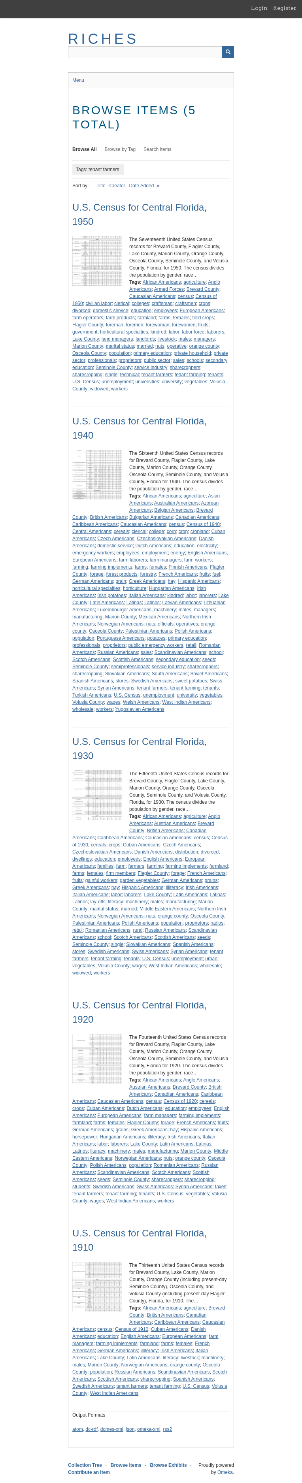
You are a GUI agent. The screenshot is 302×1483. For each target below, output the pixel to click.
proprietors (130, 360)
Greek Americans (147, 581)
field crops (203, 317)
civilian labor (98, 303)
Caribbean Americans (95, 524)
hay (171, 581)
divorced (81, 310)
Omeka (225, 1472)
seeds (208, 659)
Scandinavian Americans (180, 652)
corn (171, 531)
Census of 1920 (180, 1101)
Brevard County (203, 289)
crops (204, 303)
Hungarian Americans (171, 588)
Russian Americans (117, 652)
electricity (207, 545)
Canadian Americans (197, 517)
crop (183, 531)
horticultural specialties (124, 332)
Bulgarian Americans (151, 517)
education (141, 310)
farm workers (197, 560)
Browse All (84, 149)
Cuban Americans (141, 845)
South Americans (170, 673)
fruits (203, 325)
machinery (165, 609)
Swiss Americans (150, 951)
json (130, 1429)
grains (211, 880)
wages (114, 702)
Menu (78, 80)
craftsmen (185, 303)
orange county (204, 346)
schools (195, 360)
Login (259, 8)
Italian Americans (146, 595)
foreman (114, 325)
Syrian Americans (115, 688)
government (84, 332)
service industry (150, 367)
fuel (216, 574)
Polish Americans (193, 631)
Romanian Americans (107, 930)
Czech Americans (115, 538)
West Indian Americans (186, 702)
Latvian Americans (181, 602)
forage (97, 574)
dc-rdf (91, 1429)
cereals (121, 531)
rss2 (167, 1429)
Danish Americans (153, 852)
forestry (148, 574)
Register (284, 8)
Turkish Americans (91, 695)
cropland (200, 531)
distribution (186, 852)
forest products (121, 574)
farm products (120, 317)
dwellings (82, 859)
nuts (159, 346)
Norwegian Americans (120, 624)
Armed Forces (169, 289)
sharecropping (87, 374)
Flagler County (87, 325)
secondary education (178, 659)
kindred (158, 332)
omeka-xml (148, 1429)
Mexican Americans (158, 617)
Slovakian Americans (127, 673)
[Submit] (228, 52)
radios (217, 923)
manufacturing (87, 617)
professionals (102, 360)
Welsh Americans (141, 702)
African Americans (162, 282)
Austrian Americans (174, 823)
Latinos (152, 602)
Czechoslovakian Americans (166, 538)
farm (121, 866)
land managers (117, 339)
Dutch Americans (153, 545)
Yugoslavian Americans (139, 709)
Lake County (85, 339)
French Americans (178, 574)
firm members (120, 873)
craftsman (162, 303)
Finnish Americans (187, 567)
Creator (117, 185)
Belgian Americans (173, 510)
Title (100, 185)
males (184, 339)
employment (155, 553)
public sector (157, 360)
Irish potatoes (111, 595)
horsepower (84, 1137)
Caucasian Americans (152, 296)
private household (192, 353)
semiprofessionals (130, 666)
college (156, 531)
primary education (152, 353)
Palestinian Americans (148, 631)
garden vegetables (139, 880)
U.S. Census (85, 381)
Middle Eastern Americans (167, 909)
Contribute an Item (89, 1472)
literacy (115, 901)
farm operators (87, 317)
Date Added (142, 185)
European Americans (202, 310)
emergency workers (93, 553)
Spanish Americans (92, 681)
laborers (215, 332)
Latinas (134, 602)
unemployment (117, 381)
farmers (136, 866)
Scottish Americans (133, 659)
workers (119, 389)
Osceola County (89, 353)
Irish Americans (202, 887)
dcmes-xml (111, 1429)
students (81, 1186)
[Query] (151, 52)
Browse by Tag (120, 149)
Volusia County (88, 702)
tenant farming (190, 374)
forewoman (157, 325)
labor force (193, 332)
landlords (145, 339)
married (145, 346)
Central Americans (91, 531)
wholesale (82, 709)
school (216, 652)
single (111, 374)
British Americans (108, 517)
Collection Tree (85, 1465)
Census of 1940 (203, 524)
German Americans (92, 581)
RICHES (103, 39)
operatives (187, 624)
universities (147, 381)
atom (77, 1429)
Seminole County (114, 367)
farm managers (165, 560)
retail (191, 645)
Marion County (87, 346)
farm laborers (133, 560)
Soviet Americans (208, 673)
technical (129, 374)
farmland (147, 317)
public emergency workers (155, 645)
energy (177, 553)
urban (211, 958)
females (181, 317)
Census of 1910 (131, 1329)
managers (204, 339)
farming (80, 567)
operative (176, 346)
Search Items (157, 149)
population (119, 353)
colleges (140, 303)
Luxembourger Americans (124, 609)
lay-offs (97, 901)
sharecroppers (185, 367)
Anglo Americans (201, 1080)
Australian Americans (176, 503)
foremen (134, 325)
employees (165, 310)
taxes (220, 1186)
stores (121, 681)
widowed (99, 389)
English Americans (207, 553)
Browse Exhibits (168, 1465)
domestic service (110, 310)
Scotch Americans (91, 659)
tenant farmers (157, 374)
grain (120, 581)
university (172, 381)
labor (174, 332)
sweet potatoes (191, 681)
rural (137, 930)
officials (166, 624)
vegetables (195, 381)
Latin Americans (107, 602)
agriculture (194, 282)
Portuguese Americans (121, 638)
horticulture (134, 588)
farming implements (111, 567)
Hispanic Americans (198, 581)
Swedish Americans (152, 681)
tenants (215, 374)
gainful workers (101, 880)
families (105, 866)
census (185, 296)
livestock (167, 339)
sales (178, 360)
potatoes (156, 638)
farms (164, 317)
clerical (121, 303)
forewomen (183, 325)
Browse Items (126, 1465)
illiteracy (174, 887)
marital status (120, 346)
